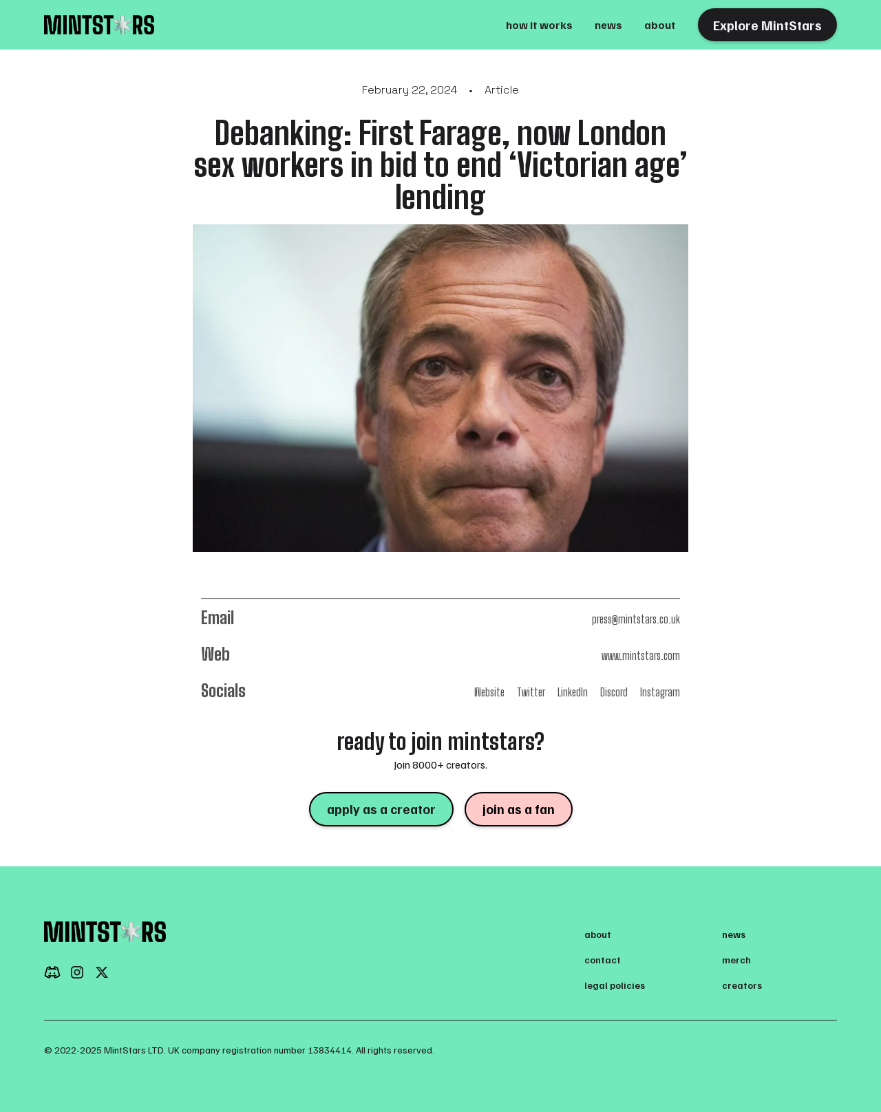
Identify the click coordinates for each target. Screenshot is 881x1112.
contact (602, 959)
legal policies (614, 985)
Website (489, 691)
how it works (539, 25)
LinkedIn (573, 691)
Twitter (531, 691)
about (660, 25)
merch (736, 959)
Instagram (660, 691)
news (608, 25)
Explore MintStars (767, 25)
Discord (614, 691)
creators (742, 985)
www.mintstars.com (641, 655)
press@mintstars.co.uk (636, 619)
